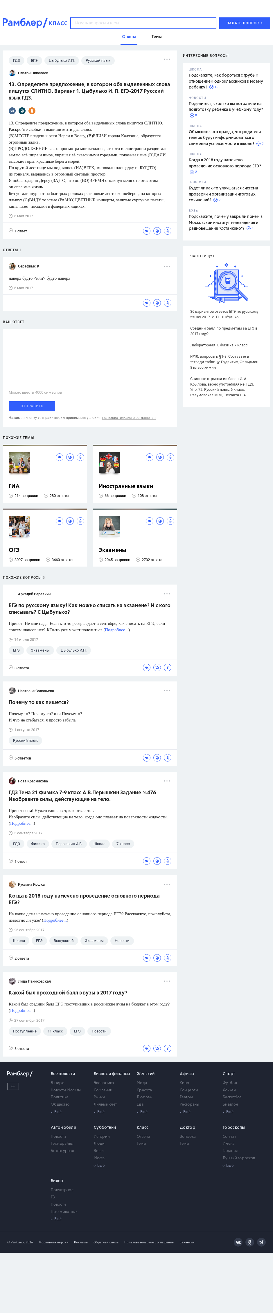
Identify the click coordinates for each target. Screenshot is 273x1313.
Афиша (187, 1074)
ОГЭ (14, 550)
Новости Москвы (66, 1090)
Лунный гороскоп (239, 1158)
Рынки (99, 1097)
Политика (59, 1097)
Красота (144, 1090)
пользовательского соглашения (129, 418)
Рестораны (190, 1104)
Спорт (229, 1074)
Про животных (64, 1212)
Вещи (99, 1151)
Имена (229, 1144)
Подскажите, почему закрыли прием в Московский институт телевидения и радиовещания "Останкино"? (226, 223)
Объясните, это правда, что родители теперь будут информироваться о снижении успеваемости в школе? (225, 138)
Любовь (144, 1097)
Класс (143, 1128)
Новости (58, 1137)
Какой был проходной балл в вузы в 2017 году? (68, 993)
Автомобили (63, 1128)
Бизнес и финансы (112, 1074)
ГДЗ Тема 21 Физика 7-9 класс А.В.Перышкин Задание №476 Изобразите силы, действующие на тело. (82, 796)
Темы (141, 1144)
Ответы (143, 1137)
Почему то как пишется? (39, 702)
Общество (60, 1104)
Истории (102, 1137)
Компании (103, 1090)
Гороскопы (234, 1128)
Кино (184, 1083)
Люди (99, 1144)
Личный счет (105, 1104)
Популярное (62, 1190)
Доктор (187, 1128)
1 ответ (18, 230)
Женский (146, 1074)
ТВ (53, 1197)
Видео (57, 1181)
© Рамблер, (16, 1242)
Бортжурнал (62, 1151)
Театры (186, 1097)
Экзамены (112, 550)
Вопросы (188, 1137)
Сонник (229, 1137)
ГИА (14, 487)
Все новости (63, 1074)
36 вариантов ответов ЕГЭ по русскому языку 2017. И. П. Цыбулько (224, 314)
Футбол (230, 1083)
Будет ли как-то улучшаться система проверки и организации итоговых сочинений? (223, 194)
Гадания (230, 1151)
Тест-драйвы (62, 1144)
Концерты (189, 1090)
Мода (142, 1083)
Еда (140, 1104)
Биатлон (230, 1104)
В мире (57, 1083)
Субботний (105, 1128)
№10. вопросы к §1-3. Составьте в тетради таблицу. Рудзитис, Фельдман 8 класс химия (224, 362)
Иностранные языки (126, 487)
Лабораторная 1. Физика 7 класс (219, 345)
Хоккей (229, 1090)
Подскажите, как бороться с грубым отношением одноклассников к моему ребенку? (226, 81)
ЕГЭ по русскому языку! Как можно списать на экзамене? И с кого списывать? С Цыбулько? (89, 609)
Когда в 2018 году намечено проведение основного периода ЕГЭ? (84, 899)
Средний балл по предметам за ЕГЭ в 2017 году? (223, 331)
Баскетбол (232, 1097)
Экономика (104, 1083)
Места (99, 1158)
